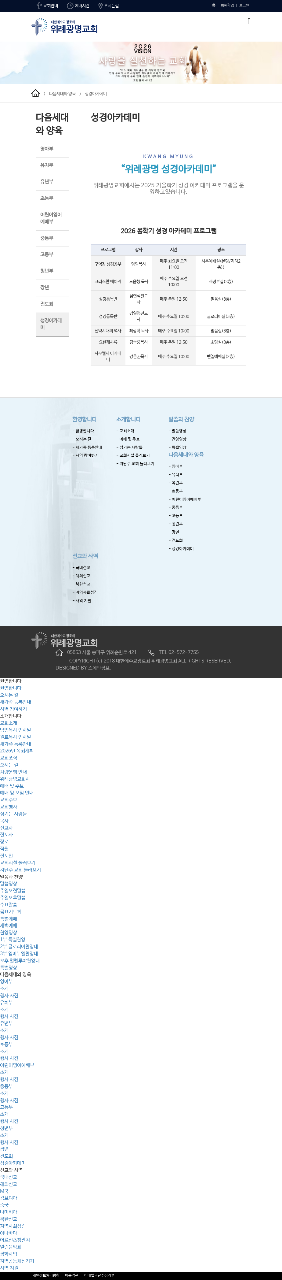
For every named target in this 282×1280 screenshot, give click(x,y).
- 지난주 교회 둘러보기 (135, 464)
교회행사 (8, 807)
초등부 (46, 198)
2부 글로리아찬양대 (19, 947)
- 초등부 (175, 491)
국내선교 (8, 1177)
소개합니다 (128, 420)
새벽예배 (8, 926)
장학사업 (8, 1254)
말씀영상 (8, 884)
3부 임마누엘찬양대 (19, 954)
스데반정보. (99, 668)
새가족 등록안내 (15, 702)
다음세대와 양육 (62, 93)
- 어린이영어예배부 (184, 499)
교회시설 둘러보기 (17, 863)
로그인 (244, 5)
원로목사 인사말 (15, 737)
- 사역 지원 (81, 601)
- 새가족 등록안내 (87, 447)
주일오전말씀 (13, 891)
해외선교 (8, 1184)
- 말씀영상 (177, 431)
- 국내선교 (81, 568)
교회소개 (8, 723)
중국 (4, 1205)
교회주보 (8, 800)
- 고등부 (175, 516)
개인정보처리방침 (46, 1276)
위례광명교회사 (15, 779)
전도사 (6, 835)
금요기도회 (10, 912)
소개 (4, 989)
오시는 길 (9, 695)
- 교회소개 (125, 431)
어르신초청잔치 (15, 1240)
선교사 (6, 828)
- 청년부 (175, 524)
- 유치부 (175, 475)
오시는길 (108, 5)
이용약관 (71, 1276)
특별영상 (8, 968)
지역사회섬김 (13, 1226)
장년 (44, 288)
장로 (4, 842)
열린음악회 (10, 1247)
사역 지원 (9, 1268)
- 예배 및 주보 (128, 439)
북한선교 (8, 1219)
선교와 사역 (85, 556)
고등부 (46, 255)
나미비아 (8, 1212)
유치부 (46, 165)
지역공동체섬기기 (17, 1261)
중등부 (46, 238)
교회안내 (47, 5)
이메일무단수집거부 (99, 1276)
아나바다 (8, 1233)
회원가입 (227, 5)
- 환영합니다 (83, 431)
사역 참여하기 (13, 709)
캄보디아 (8, 1198)
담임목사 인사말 (15, 730)
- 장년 (173, 532)
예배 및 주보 (12, 786)
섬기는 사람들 (13, 814)
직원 (4, 849)
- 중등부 (175, 507)
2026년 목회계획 (17, 751)
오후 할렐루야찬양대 (20, 961)
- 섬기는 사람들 (129, 447)
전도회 (46, 304)
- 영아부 (175, 466)
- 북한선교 (81, 584)
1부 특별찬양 (12, 940)
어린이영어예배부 (17, 1065)
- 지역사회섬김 (85, 592)
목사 (4, 821)
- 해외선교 (81, 576)
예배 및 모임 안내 (17, 793)
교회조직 (8, 758)
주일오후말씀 (13, 898)
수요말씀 (8, 905)
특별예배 (8, 919)
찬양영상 (8, 933)
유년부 (46, 182)
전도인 (6, 856)
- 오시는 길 (81, 439)
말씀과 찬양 (181, 420)
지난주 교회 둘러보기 (20, 870)
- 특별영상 (177, 447)
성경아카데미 (96, 93)
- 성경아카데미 (181, 549)
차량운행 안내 (13, 772)
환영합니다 (84, 420)
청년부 (46, 271)
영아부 (46, 149)
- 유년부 (175, 483)
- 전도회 (175, 540)
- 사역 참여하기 (85, 455)
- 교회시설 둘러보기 (133, 455)
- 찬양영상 (177, 439)
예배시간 (78, 5)
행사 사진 (9, 996)
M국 (4, 1191)
